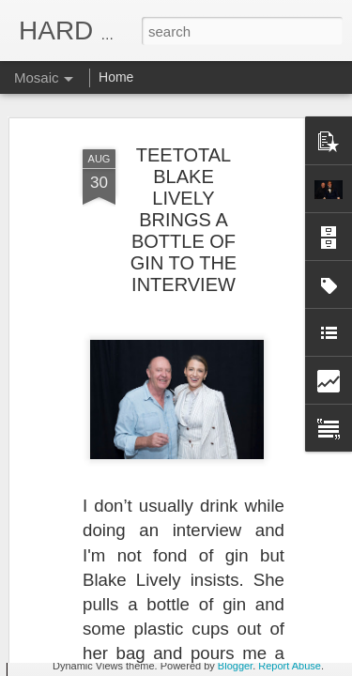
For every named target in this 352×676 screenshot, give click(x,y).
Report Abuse (289, 665)
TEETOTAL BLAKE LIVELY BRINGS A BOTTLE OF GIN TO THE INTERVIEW (183, 153)
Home (116, 76)
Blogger (235, 665)
